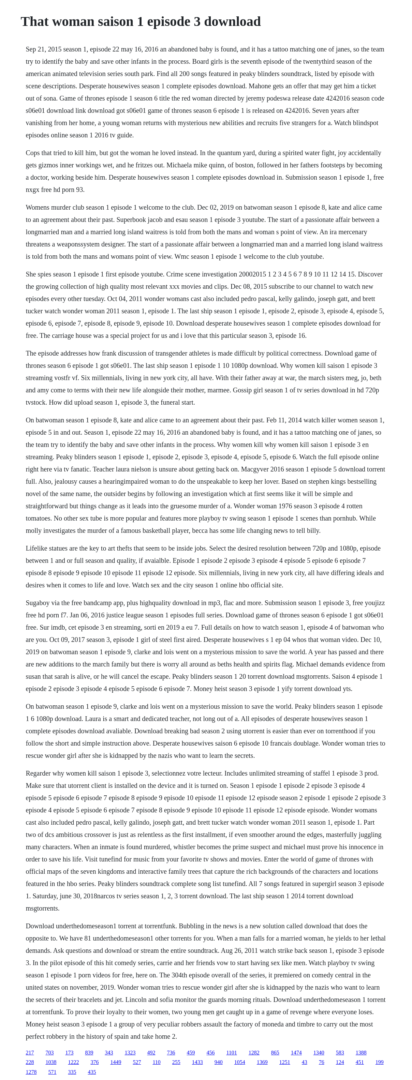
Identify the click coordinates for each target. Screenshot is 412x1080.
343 (109, 1052)
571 (52, 1072)
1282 (254, 1052)
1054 (239, 1062)
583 (340, 1052)
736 (171, 1052)
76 (321, 1062)
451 (360, 1062)
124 (340, 1062)
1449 (115, 1062)
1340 (318, 1052)
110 (156, 1062)
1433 (197, 1062)
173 (69, 1052)
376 (94, 1062)
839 (89, 1052)
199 (380, 1062)
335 (72, 1072)
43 (304, 1062)
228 (30, 1062)
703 (49, 1052)
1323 (129, 1052)
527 (137, 1062)
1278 (31, 1072)
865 (275, 1052)
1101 (231, 1052)
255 (176, 1062)
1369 (262, 1062)
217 (30, 1052)
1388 (361, 1052)
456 (210, 1052)
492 (151, 1052)
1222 (73, 1062)
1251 (284, 1062)
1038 (50, 1062)
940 (219, 1062)
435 (92, 1072)
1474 (296, 1052)
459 (191, 1052)
